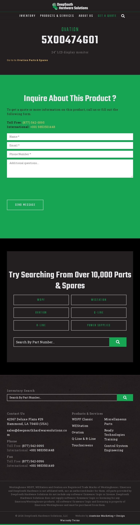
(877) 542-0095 (34, 122)
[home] (70, 6)
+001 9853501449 (42, 465)
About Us (86, 15)
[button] (27, 16)
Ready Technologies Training (114, 434)
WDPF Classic (82, 419)
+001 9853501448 (42, 127)
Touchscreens (82, 445)
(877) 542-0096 (33, 461)
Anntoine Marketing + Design (107, 515)
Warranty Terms (70, 520)
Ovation (78, 432)
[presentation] (34, 186)
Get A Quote (107, 15)
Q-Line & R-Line (84, 439)
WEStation (80, 426)
